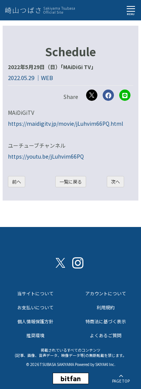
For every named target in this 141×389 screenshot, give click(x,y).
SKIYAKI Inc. (105, 364)
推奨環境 (35, 335)
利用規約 (106, 307)
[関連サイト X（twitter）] (60, 262)
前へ (16, 181)
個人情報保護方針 (35, 321)
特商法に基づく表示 (105, 321)
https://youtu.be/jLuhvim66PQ (46, 156)
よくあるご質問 (105, 335)
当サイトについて (35, 293)
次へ (115, 181)
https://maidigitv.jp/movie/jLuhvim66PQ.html (65, 123)
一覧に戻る (70, 181)
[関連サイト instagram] (77, 262)
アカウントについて (105, 293)
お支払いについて (35, 307)
